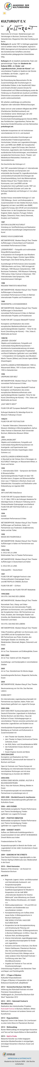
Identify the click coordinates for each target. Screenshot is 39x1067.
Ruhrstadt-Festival (7, 1009)
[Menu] (4, 13)
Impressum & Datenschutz (19, 1058)
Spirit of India (12, 1036)
